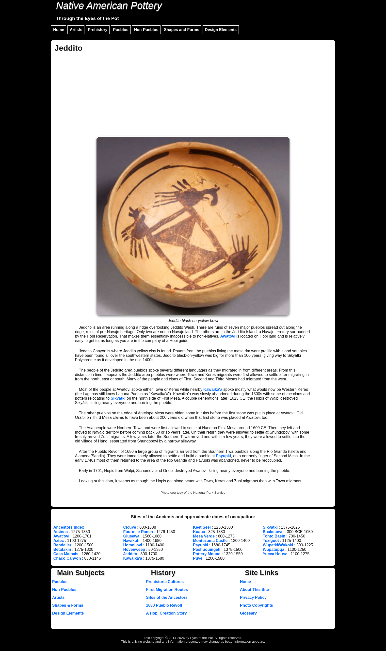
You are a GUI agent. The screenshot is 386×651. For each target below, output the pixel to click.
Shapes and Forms (181, 30)
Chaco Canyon (67, 558)
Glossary (248, 613)
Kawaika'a (212, 389)
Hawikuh (131, 540)
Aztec (58, 540)
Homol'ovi (132, 545)
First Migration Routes (167, 589)
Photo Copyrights (256, 605)
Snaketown (273, 532)
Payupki (223, 456)
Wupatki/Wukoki (278, 545)
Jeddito (130, 554)
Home (58, 30)
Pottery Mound (207, 554)
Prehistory (97, 30)
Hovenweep (134, 549)
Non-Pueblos (146, 30)
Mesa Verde (204, 536)
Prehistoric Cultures (165, 582)
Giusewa (131, 536)
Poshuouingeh (206, 549)
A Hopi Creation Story (166, 613)
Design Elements (221, 30)
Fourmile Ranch (138, 532)
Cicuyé (129, 527)
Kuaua (199, 532)
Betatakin (62, 549)
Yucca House (275, 554)
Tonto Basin (274, 536)
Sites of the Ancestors (166, 597)
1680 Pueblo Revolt (164, 605)
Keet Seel (202, 527)
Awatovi (227, 336)
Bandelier (62, 545)
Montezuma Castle (210, 540)
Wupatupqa (273, 549)
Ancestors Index (68, 527)
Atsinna (60, 532)
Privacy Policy (253, 597)
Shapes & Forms (67, 605)
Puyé (197, 558)
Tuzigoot (271, 540)
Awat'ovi (61, 536)
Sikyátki (118, 398)
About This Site (254, 589)
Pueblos (120, 30)
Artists (76, 30)
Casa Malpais (65, 554)
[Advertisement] (193, 95)
